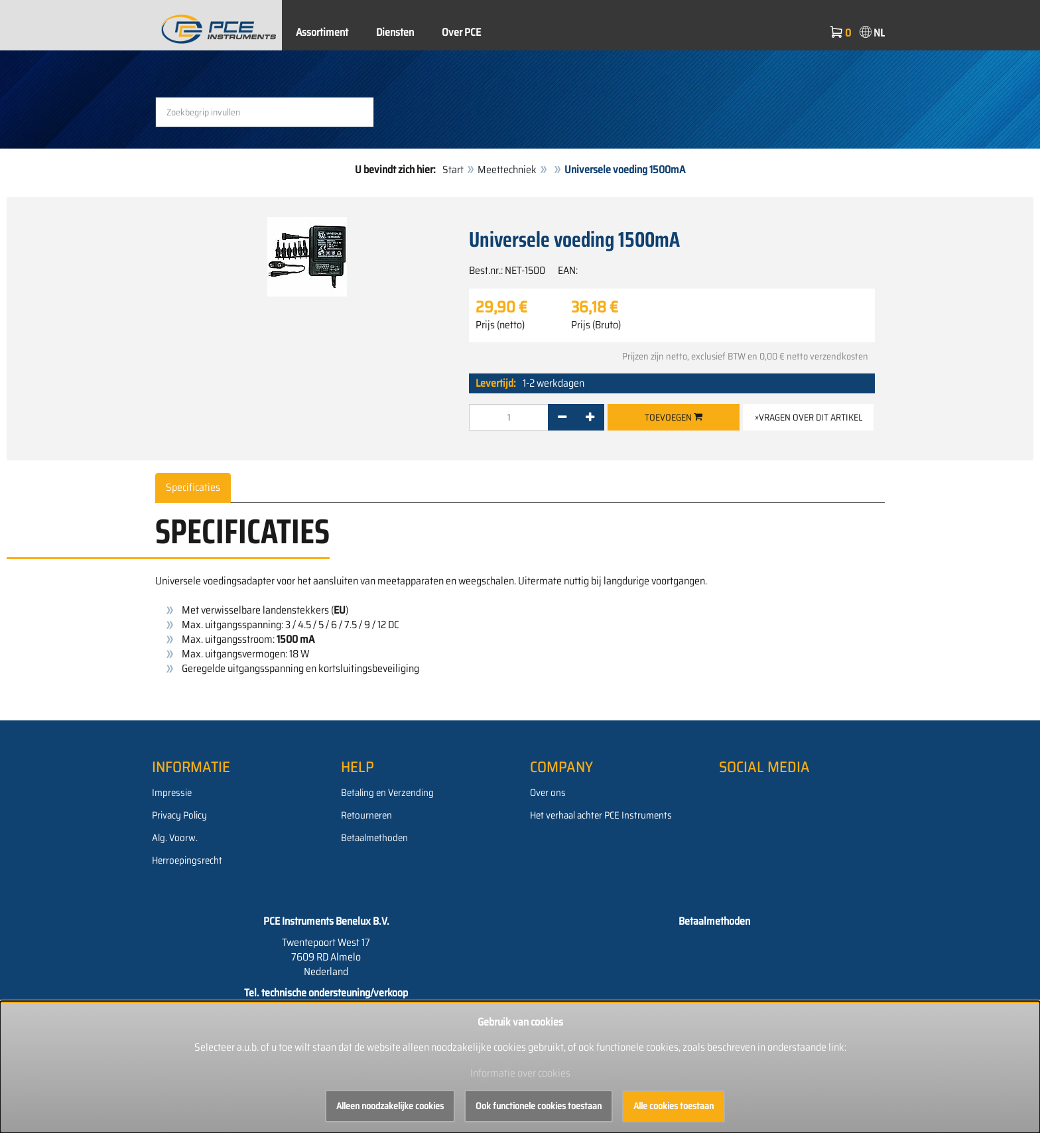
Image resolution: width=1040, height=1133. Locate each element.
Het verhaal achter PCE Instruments (601, 815)
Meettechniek (507, 169)
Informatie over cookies (520, 1073)
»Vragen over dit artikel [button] (808, 417)
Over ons (548, 793)
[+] (590, 417)
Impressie (172, 793)
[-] (562, 417)
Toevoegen (673, 417)
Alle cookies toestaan (673, 1106)
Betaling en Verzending (387, 793)
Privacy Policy (179, 815)
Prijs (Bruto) (596, 325)
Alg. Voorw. (175, 838)
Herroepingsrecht (187, 860)
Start (453, 169)
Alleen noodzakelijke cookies (390, 1106)
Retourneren (366, 815)
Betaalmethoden (374, 838)
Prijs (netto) (500, 325)
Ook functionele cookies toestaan (539, 1106)
